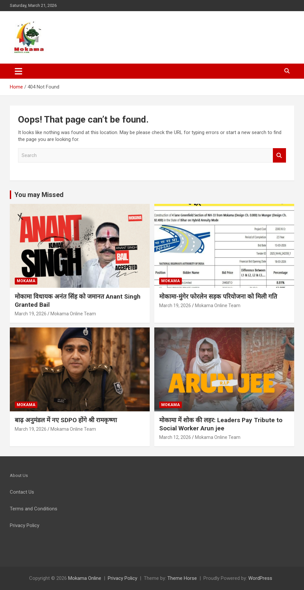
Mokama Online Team (73, 313)
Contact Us (22, 492)
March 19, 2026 (31, 313)
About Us (19, 475)
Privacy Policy (122, 578)
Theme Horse (182, 578)
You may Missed (39, 195)
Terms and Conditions (33, 509)
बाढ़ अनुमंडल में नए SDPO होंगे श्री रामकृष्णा (66, 420)
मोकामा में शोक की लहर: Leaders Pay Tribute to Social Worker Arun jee (220, 424)
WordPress (260, 578)
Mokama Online (84, 578)
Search (279, 155)
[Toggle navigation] (18, 71)
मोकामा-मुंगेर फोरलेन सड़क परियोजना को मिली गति (218, 296)
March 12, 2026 (175, 437)
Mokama (26, 281)
